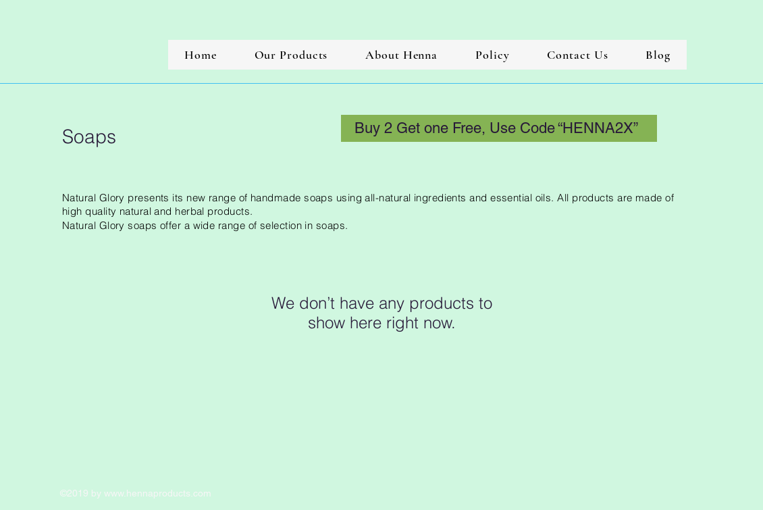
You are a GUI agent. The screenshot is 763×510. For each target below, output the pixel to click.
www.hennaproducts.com (157, 493)
